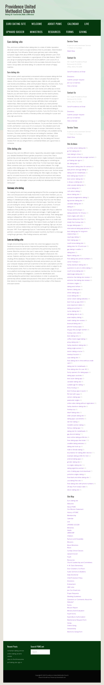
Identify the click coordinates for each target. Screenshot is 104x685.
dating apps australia (74, 375)
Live (86, 24)
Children (70, 536)
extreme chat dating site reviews (78, 277)
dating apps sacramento (75, 419)
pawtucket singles (73, 400)
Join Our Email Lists (73, 590)
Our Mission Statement (75, 509)
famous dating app (73, 428)
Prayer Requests (73, 593)
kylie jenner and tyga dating (76, 170)
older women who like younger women (80, 157)
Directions (70, 76)
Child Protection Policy (74, 578)
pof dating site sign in (74, 160)
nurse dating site (73, 311)
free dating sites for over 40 (77, 369)
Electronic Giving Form (74, 632)
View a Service (72, 86)
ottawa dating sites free (75, 219)
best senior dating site (75, 179)
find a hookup (72, 388)
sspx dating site (72, 357)
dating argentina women (75, 468)
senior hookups (72, 262)
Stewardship (71, 629)
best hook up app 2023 (75, 302)
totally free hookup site (75, 222)
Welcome (36, 24)
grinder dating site (73, 462)
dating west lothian (73, 286)
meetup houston (73, 354)
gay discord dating (73, 434)
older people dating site (75, 185)
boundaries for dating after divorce (79, 453)
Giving (83, 32)
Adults (69, 530)
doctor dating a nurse (74, 351)
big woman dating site (74, 200)
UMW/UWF (70, 533)
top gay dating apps (74, 225)
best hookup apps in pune (76, 391)
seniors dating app (73, 397)
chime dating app (73, 293)
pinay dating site (72, 342)
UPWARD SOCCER (15, 32)
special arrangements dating (77, 197)
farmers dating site (73, 289)
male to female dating (74, 450)
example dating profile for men (78, 456)
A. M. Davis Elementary (75, 565)
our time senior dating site (76, 148)
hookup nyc (71, 409)
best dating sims (73, 336)
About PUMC (55, 24)
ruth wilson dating (73, 191)
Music (69, 548)
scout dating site (73, 188)
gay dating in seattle (74, 249)
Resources (54, 32)
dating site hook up (73, 446)
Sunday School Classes (75, 551)
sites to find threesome (15, 659)
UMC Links (70, 587)
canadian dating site (74, 204)
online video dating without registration (80, 403)
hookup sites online (74, 333)
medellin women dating (75, 425)
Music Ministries (72, 545)
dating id (70, 207)
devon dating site (73, 194)
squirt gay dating (73, 237)
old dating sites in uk (74, 314)
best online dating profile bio (77, 437)
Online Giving (71, 625)
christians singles (73, 283)
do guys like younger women (77, 330)
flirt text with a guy (73, 394)
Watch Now (71, 51)
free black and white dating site (78, 477)
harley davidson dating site (76, 265)
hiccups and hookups (74, 210)
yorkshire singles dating (75, 474)
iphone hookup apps (74, 327)
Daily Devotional (72, 575)
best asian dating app (74, 378)
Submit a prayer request (75, 80)
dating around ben (73, 308)
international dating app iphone (78, 228)
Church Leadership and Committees (79, 562)
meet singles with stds (75, 216)
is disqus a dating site (74, 182)
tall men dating (72, 422)
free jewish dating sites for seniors (79, 166)
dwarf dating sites (73, 412)
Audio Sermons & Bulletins (76, 572)
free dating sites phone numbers (78, 259)
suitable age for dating (75, 385)
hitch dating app (72, 240)
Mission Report (72, 608)
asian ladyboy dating (74, 317)
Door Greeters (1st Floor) (76, 569)
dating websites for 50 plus (76, 213)
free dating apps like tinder (76, 440)
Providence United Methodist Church (20, 8)
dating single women (74, 348)
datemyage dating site (74, 274)
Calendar (73, 24)
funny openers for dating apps (77, 372)
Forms (70, 32)
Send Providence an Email (76, 72)
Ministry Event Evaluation (75, 611)
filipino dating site (73, 255)
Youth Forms (71, 614)
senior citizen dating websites (77, 299)
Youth (69, 557)
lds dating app (72, 163)
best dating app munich (75, 176)
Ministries (36, 32)
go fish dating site (73, 151)
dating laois (71, 252)
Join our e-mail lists (73, 83)
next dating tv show (74, 154)
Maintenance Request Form (76, 620)
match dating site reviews (76, 320)
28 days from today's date (76, 487)
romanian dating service (15, 651)
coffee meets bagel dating (76, 339)
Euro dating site (16, 24)
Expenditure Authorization (76, 617)
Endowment (71, 584)
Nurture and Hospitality (75, 539)
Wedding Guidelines (74, 596)
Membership (71, 515)
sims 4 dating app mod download (78, 471)
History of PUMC (72, 512)
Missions (70, 542)
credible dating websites (75, 443)
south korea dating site (75, 243)
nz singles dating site (74, 465)
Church (40, 677)
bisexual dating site (73, 323)
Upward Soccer (72, 554)
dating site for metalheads (76, 173)
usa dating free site (74, 480)
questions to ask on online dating (78, 268)
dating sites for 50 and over (76, 246)
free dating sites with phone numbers (80, 484)
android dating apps (74, 459)
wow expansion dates (74, 305)
